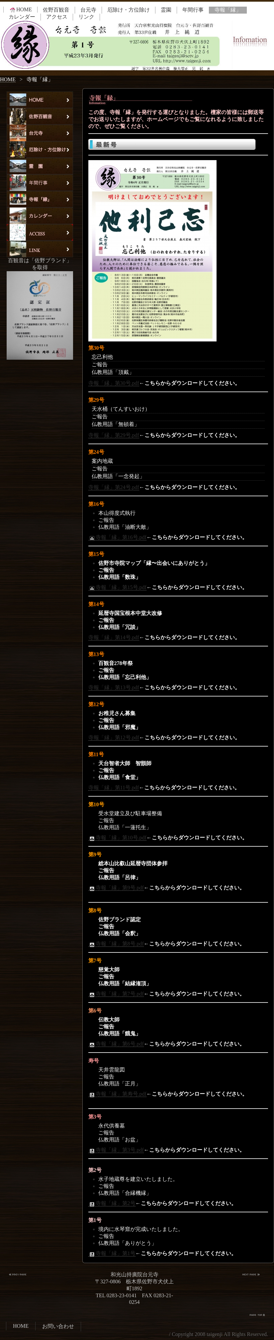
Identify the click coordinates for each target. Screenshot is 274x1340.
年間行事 (193, 10)
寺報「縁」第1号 (112, 1253)
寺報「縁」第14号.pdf (113, 637)
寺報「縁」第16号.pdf (117, 537)
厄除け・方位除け (128, 10)
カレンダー (22, 17)
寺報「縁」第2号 (112, 1203)
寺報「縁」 (228, 10)
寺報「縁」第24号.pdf (113, 487)
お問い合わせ (58, 1326)
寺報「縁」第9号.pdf (116, 888)
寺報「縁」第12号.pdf (113, 737)
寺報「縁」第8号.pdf (116, 944)
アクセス (56, 17)
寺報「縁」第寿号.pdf (117, 1094)
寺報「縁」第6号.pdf (116, 1044)
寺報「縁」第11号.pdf (113, 787)
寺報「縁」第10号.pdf (117, 838)
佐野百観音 (56, 10)
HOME (20, 10)
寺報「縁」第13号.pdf (113, 687)
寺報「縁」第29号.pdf (113, 435)
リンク (86, 17)
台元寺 (88, 10)
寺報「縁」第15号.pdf (117, 587)
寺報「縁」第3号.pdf (116, 1150)
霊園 (166, 10)
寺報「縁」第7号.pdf (116, 994)
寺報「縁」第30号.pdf (113, 383)
